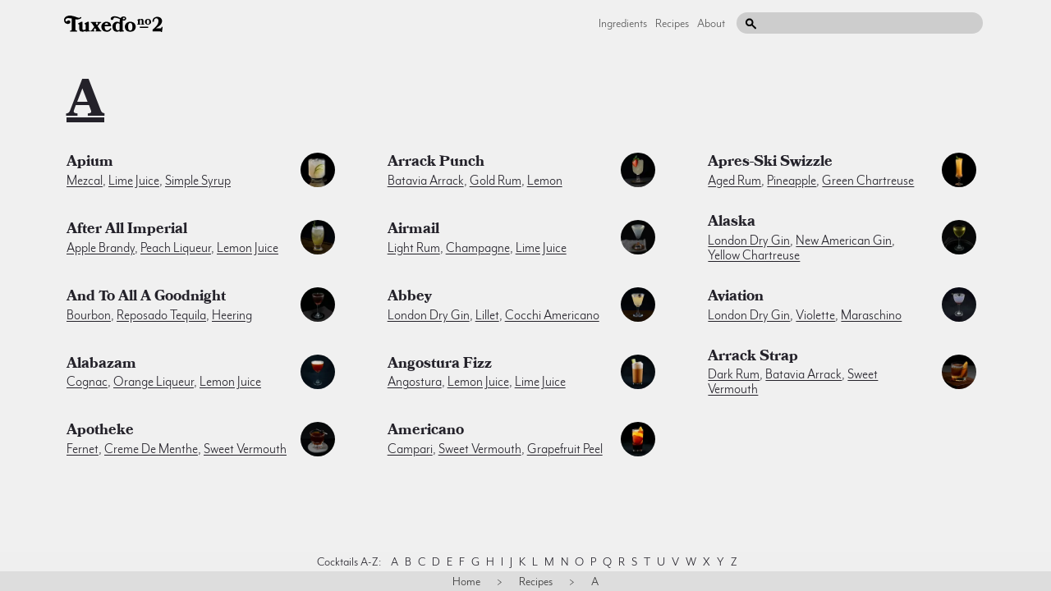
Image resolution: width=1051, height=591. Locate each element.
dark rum (734, 374)
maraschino (871, 315)
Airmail (413, 231)
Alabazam (101, 365)
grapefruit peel (565, 449)
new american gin (844, 240)
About (711, 23)
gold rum (495, 180)
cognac (87, 381)
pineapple (791, 180)
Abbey (410, 298)
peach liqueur (175, 248)
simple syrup (198, 180)
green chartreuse (868, 180)
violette (815, 315)
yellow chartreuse (754, 255)
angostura (415, 381)
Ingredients (623, 23)
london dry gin (749, 240)
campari (410, 449)
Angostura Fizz (440, 365)
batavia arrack (426, 180)
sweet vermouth (245, 449)
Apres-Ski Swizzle (770, 163)
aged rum (734, 180)
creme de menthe (151, 449)
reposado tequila (161, 315)
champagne (478, 248)
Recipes (672, 23)
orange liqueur (153, 381)
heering (232, 315)
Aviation (736, 298)
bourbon (89, 315)
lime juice (133, 180)
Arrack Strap (753, 358)
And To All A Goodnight (146, 298)
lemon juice (247, 248)
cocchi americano (552, 315)
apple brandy (101, 248)
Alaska (731, 223)
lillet (487, 315)
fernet (83, 449)
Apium (90, 163)
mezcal (85, 180)
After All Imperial (127, 231)
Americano (426, 432)
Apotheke (100, 432)
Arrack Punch (436, 163)
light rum (414, 248)
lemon (544, 180)
